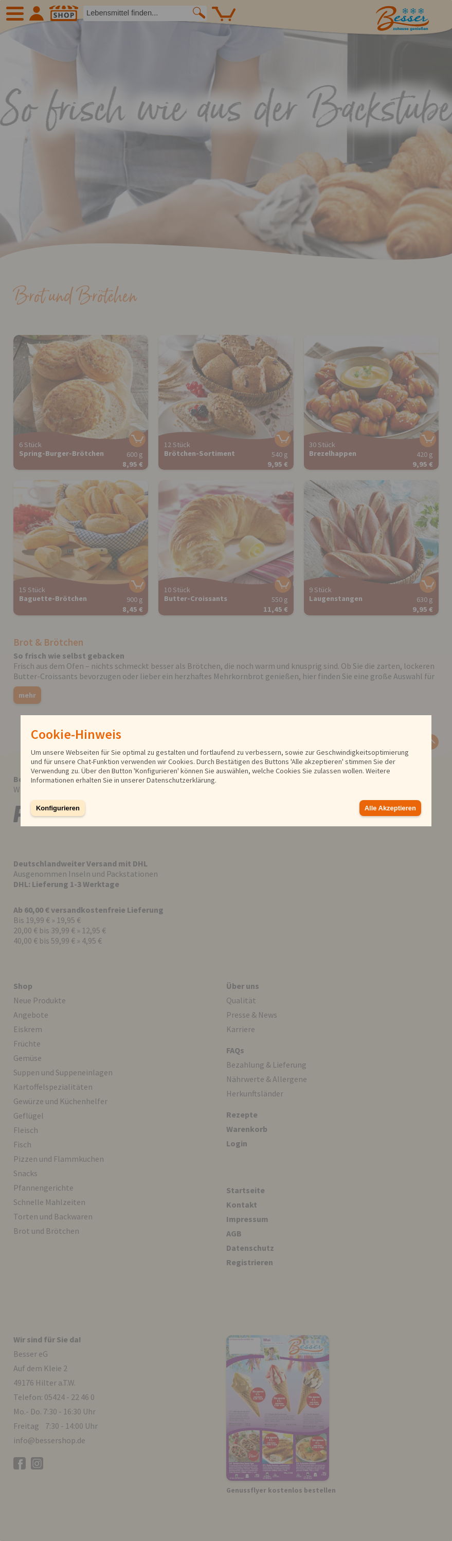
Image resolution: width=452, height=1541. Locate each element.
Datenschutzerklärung (181, 780)
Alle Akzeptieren (390, 808)
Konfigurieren (58, 808)
